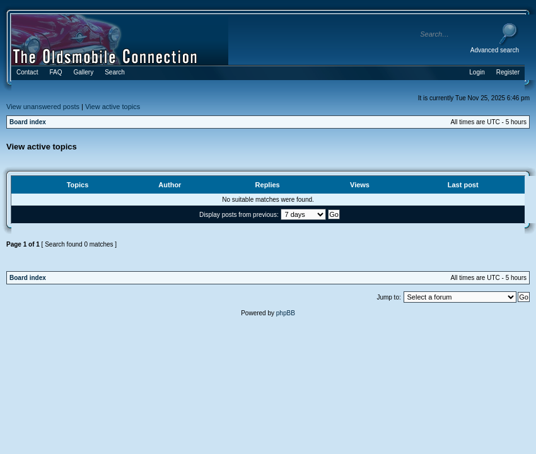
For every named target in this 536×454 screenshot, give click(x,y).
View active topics (112, 106)
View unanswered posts (42, 106)
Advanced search (494, 50)
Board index (27, 122)
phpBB (285, 313)
